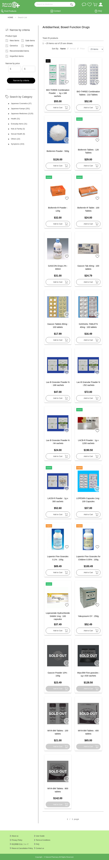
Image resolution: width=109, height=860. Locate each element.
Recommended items (17, 50)
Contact (57, 11)
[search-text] (55, 4)
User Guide (39, 836)
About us (14, 836)
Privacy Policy (16, 840)
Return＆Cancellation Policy (21, 848)
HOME (10, 17)
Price (82, 48)
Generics (12, 45)
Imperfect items (15, 56)
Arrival (73, 48)
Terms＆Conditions (42, 840)
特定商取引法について (19, 844)
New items (12, 40)
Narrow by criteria (21, 80)
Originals (27, 45)
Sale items (28, 40)
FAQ (100, 11)
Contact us (39, 848)
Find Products (10, 11)
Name (63, 48)
